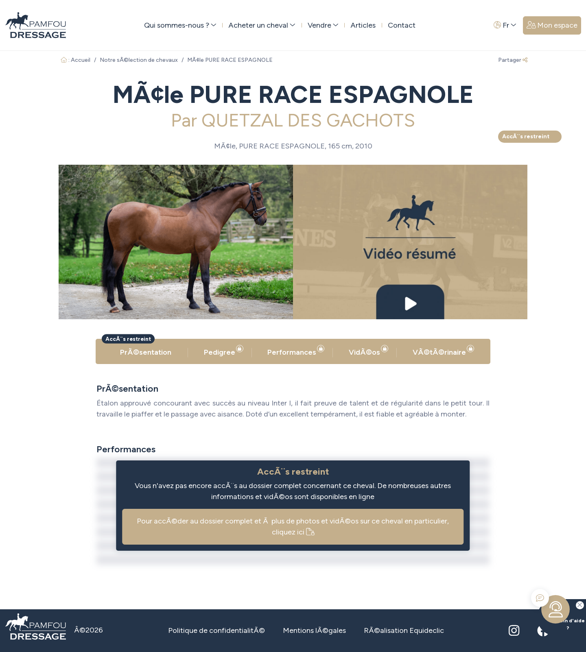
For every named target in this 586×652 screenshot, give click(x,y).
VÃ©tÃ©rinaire (441, 351)
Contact (401, 25)
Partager (512, 60)
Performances (293, 351)
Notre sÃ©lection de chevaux (139, 60)
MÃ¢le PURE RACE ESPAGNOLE (230, 60)
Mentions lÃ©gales (314, 630)
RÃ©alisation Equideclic (404, 630)
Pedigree (221, 351)
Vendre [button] (323, 25)
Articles (363, 25)
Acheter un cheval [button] (261, 25)
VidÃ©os (366, 351)
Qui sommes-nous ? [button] (180, 25)
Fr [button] (505, 25)
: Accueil (75, 60)
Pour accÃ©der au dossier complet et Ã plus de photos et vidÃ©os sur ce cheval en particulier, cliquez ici (293, 526)
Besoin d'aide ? (561, 615)
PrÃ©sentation (145, 352)
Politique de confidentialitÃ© (216, 630)
